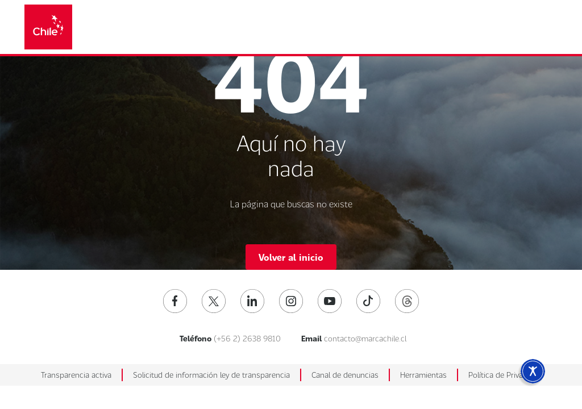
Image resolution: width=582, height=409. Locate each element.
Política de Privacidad (505, 374)
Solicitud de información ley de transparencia (211, 374)
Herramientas (423, 374)
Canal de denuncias (345, 374)
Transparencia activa (76, 374)
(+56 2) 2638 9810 (247, 338)
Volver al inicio (291, 257)
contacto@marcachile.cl (365, 338)
